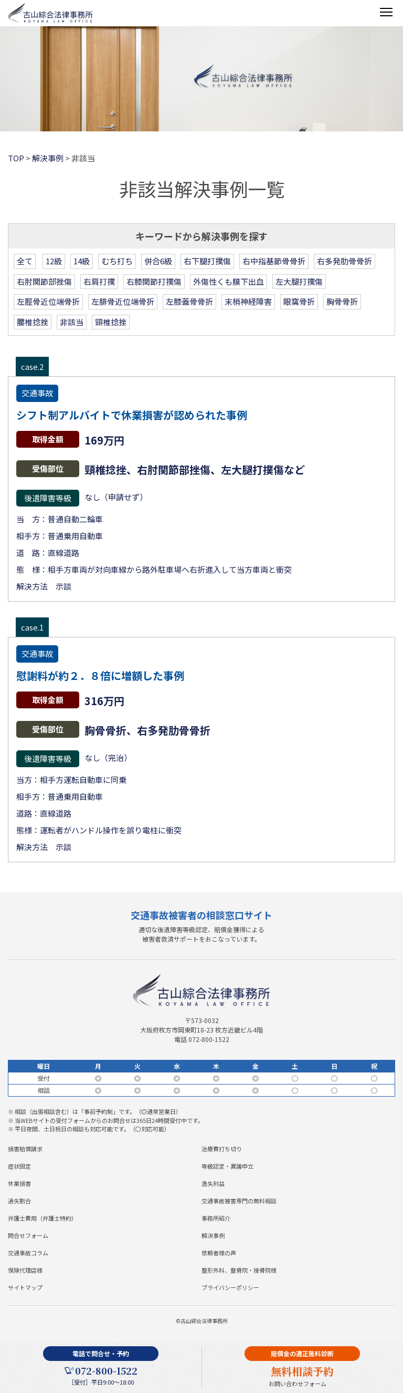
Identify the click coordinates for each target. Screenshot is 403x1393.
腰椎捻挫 (32, 321)
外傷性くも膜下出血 (228, 281)
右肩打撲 (99, 281)
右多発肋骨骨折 (344, 260)
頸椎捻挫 (110, 321)
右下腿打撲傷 (207, 260)
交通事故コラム (28, 1252)
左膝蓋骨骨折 (189, 301)
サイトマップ (25, 1287)
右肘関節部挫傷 (44, 281)
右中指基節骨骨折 (273, 260)
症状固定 (19, 1166)
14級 (81, 260)
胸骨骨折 (342, 301)
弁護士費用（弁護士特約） (42, 1218)
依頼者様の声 (219, 1252)
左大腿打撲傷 (299, 281)
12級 (54, 260)
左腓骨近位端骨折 (122, 301)
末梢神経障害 (248, 301)
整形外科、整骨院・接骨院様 (239, 1270)
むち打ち (117, 260)
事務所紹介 (216, 1218)
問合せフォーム (28, 1235)
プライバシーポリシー (230, 1287)
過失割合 (19, 1200)
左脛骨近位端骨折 (48, 301)
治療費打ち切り (222, 1148)
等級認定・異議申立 (227, 1166)
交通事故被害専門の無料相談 (239, 1200)
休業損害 (19, 1183)
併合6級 (158, 260)
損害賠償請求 (25, 1148)
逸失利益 (213, 1183)
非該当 (71, 321)
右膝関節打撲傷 (154, 281)
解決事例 (213, 1235)
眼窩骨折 (299, 301)
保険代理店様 (25, 1270)
